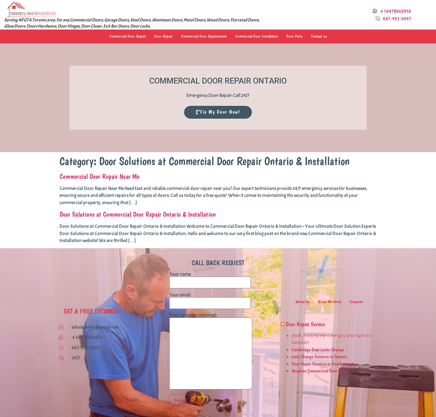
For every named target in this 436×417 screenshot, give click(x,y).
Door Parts (297, 36)
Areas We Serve (329, 301)
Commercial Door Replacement (203, 36)
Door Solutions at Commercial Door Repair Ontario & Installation (138, 214)
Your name (210, 278)
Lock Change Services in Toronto (319, 356)
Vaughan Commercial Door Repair (320, 371)
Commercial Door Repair (125, 36)
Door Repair (162, 36)
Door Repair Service (305, 324)
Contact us (322, 36)
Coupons (356, 301)
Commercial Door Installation (258, 36)
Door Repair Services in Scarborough (323, 364)
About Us (302, 301)
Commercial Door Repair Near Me (100, 176)
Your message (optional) (210, 351)
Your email (210, 299)
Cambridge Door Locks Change (318, 349)
